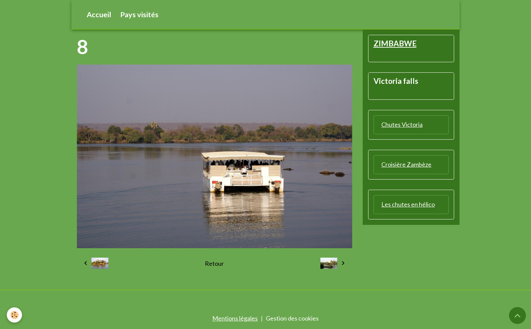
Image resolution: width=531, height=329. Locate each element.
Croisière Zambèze (406, 164)
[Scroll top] (517, 315)
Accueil (99, 14)
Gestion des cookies (292, 318)
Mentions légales (235, 318)
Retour (214, 263)
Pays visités (139, 14)
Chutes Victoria (402, 124)
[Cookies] (14, 315)
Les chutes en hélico (408, 204)
